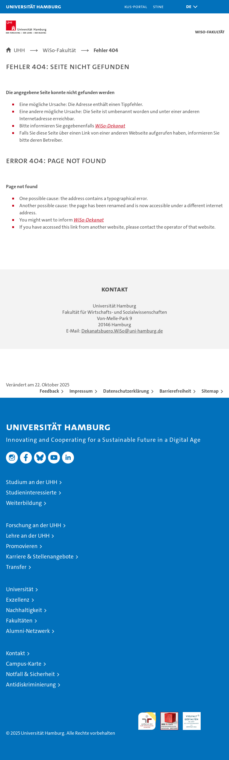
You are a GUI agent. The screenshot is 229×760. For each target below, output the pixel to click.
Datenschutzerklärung (126, 391)
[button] (190, 6)
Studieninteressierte (31, 492)
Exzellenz (18, 599)
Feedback (49, 391)
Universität (19, 589)
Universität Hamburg (33, 6)
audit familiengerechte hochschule (147, 721)
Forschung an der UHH (33, 525)
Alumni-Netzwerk (28, 631)
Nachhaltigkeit (24, 610)
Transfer (16, 567)
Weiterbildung (24, 503)
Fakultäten (19, 620)
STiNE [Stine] (158, 6)
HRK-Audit (188, 718)
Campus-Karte (23, 663)
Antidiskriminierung (31, 684)
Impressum (81, 391)
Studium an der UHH (31, 482)
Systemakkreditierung (214, 715)
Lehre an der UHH (27, 535)
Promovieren (22, 546)
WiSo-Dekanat (110, 126)
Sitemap (210, 391)
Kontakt (15, 653)
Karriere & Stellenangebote (40, 556)
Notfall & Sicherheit (30, 674)
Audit (166, 715)
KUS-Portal (135, 6)
